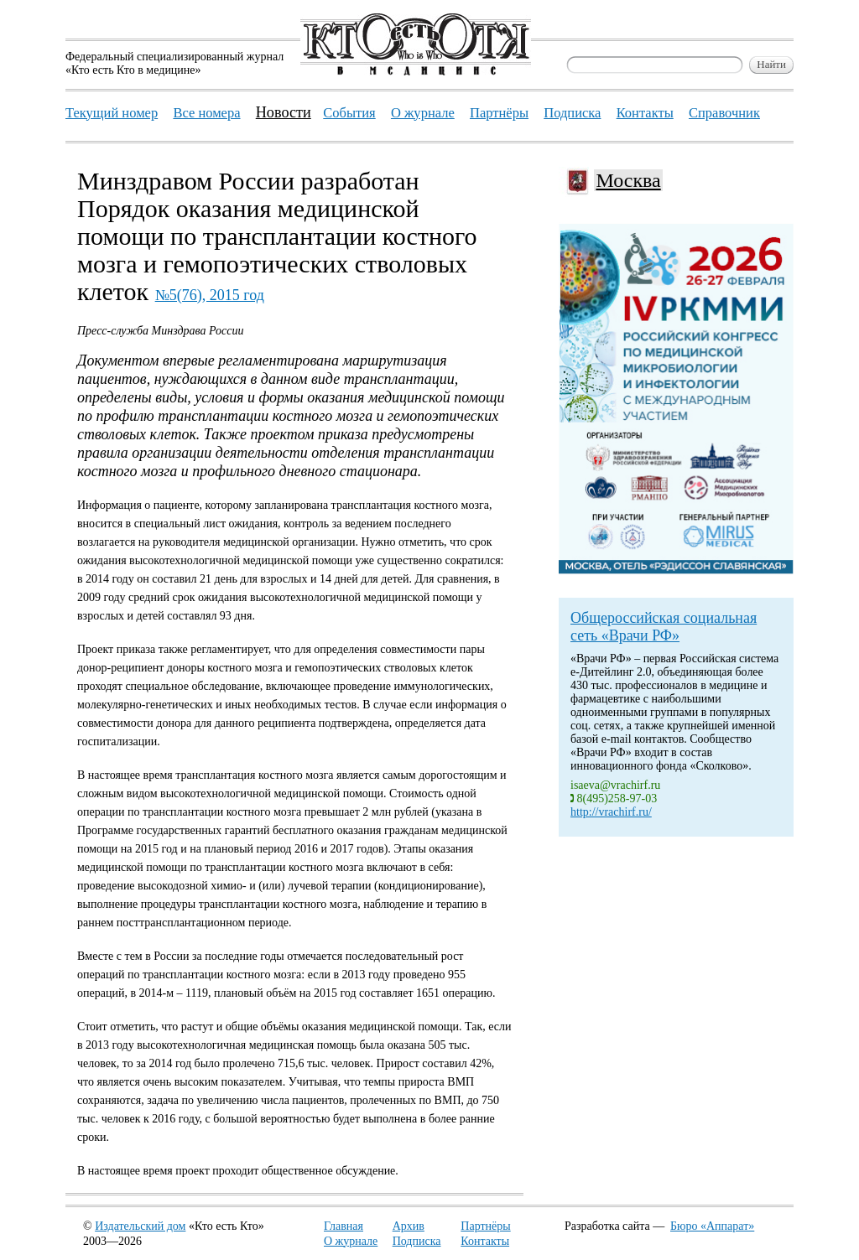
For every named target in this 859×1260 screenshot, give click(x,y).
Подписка (417, 1241)
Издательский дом (140, 1226)
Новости (283, 112)
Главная (343, 1226)
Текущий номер (111, 113)
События (349, 113)
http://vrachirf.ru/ (611, 812)
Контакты (485, 1241)
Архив (408, 1226)
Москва (628, 180)
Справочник (724, 113)
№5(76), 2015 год (209, 295)
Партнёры (485, 1226)
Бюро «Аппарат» (712, 1226)
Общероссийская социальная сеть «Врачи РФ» (663, 626)
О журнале (350, 1241)
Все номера (206, 113)
